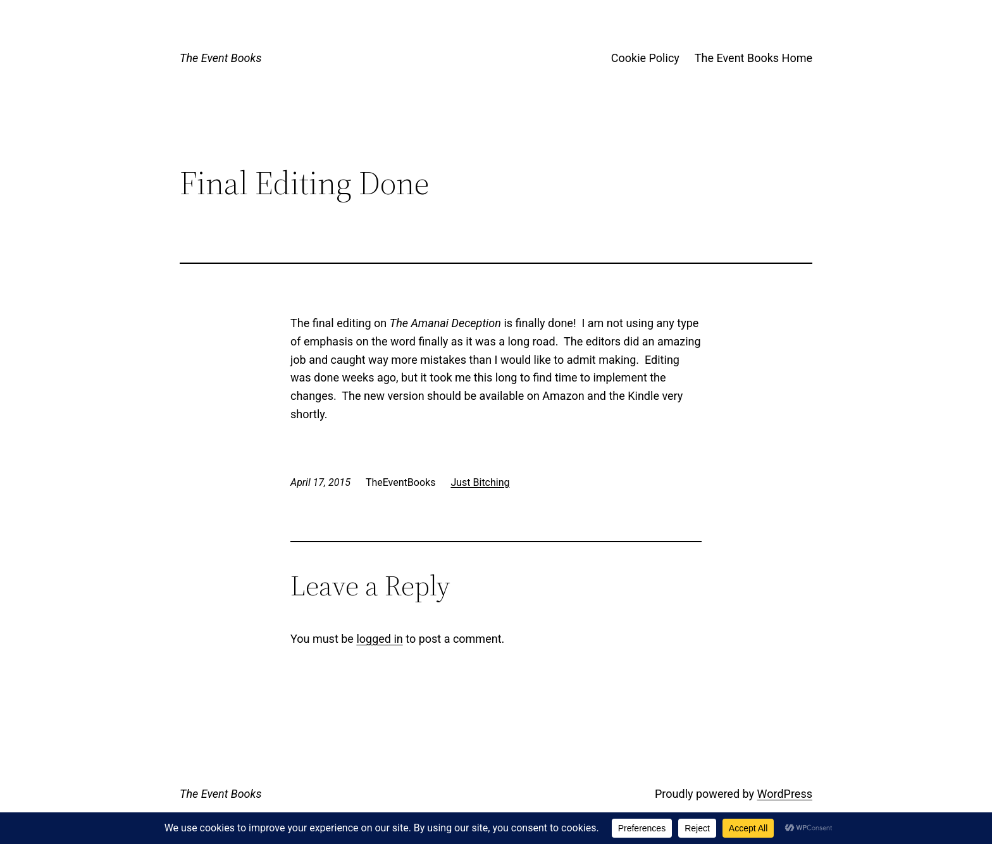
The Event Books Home (753, 58)
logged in (379, 638)
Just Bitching (479, 482)
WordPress (784, 793)
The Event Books (220, 58)
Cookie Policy (645, 58)
